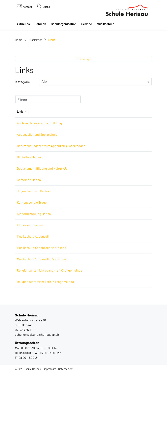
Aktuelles (23, 24)
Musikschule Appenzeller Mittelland (43, 304)
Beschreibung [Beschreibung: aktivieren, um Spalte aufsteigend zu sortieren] (86, 159)
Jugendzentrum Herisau (36, 248)
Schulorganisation (64, 24)
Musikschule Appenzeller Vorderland (44, 316)
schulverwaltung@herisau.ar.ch (37, 401)
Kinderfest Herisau (32, 282)
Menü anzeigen (83, 106)
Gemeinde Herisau (32, 236)
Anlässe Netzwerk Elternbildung (41, 170)
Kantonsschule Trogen (34, 259)
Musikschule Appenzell (35, 293)
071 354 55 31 (23, 396)
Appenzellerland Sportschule (39, 182)
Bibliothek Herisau (32, 214)
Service (86, 24)
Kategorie (22, 129)
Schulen (40, 24)
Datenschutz (65, 435)
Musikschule (105, 24)
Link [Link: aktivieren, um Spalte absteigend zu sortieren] (20, 159)
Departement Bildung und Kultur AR (44, 225)
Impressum (50, 435)
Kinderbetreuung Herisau (36, 270)
